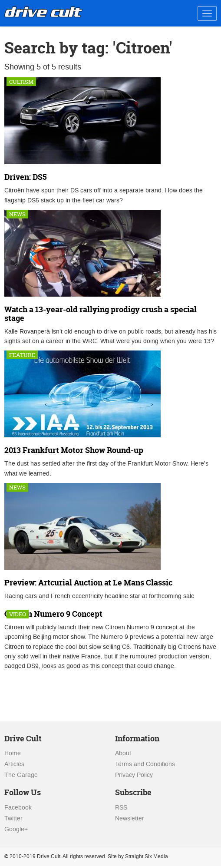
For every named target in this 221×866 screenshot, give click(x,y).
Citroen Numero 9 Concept (53, 613)
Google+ (16, 829)
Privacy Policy (134, 775)
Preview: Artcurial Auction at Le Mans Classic (88, 582)
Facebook (18, 807)
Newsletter (129, 818)
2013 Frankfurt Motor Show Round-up (73, 450)
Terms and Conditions (145, 764)
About (123, 753)
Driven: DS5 (25, 177)
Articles (14, 764)
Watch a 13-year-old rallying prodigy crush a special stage (100, 314)
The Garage (21, 775)
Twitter (13, 818)
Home (12, 753)
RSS (121, 807)
